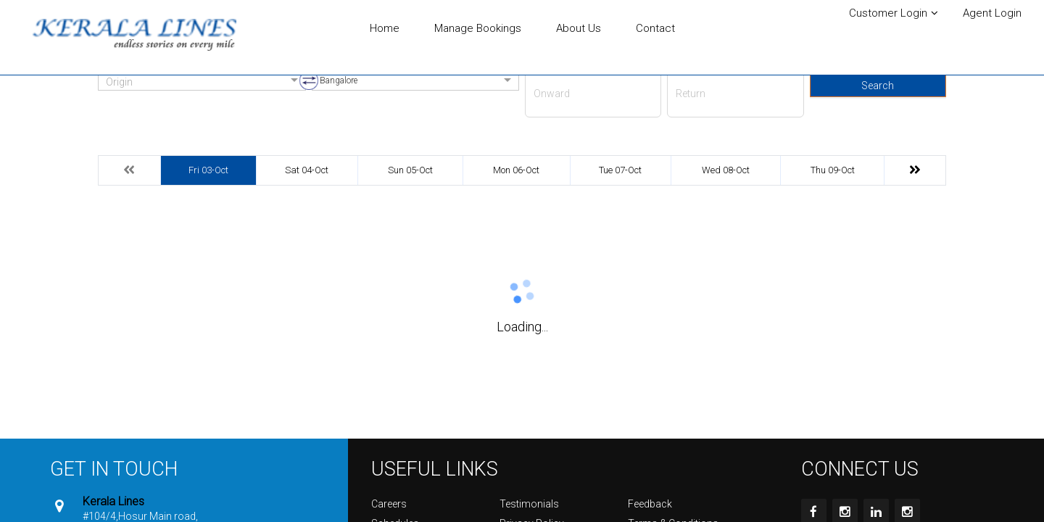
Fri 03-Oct (208, 170)
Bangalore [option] (338, 80)
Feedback (650, 504)
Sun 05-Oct (410, 170)
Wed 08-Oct (726, 170)
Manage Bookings (477, 28)
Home (384, 28)
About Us (578, 28)
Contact (655, 28)
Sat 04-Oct (306, 170)
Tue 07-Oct (620, 170)
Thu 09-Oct (833, 170)
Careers (389, 504)
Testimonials (529, 504)
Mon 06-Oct (516, 170)
